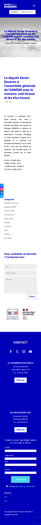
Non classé (8, 238)
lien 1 (6, 497)
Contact (15, 12)
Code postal (9, 455)
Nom (6, 462)
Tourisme (33, 43)
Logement (7, 226)
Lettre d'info (28, 12)
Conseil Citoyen (9, 211)
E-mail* (7, 447)
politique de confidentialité (26, 486)
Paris (6, 230)
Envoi (32, 296)
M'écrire (20, 380)
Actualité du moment (22, 43)
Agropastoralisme (10, 207)
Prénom (7, 469)
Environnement (9, 215)
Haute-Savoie (8, 219)
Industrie (7, 223)
